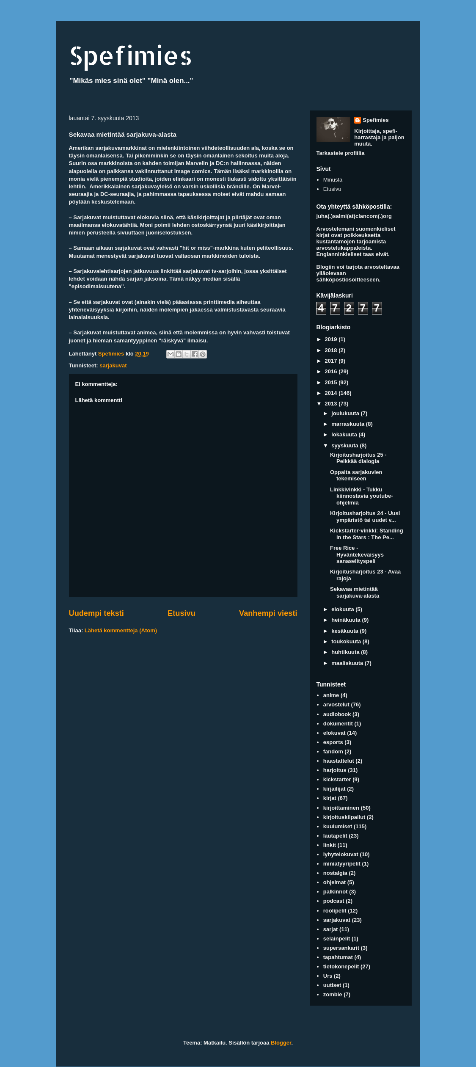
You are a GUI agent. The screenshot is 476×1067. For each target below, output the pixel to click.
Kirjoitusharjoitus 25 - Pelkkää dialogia (358, 458)
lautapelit (335, 836)
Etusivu (181, 613)
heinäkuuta (346, 620)
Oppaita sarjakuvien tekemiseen (356, 475)
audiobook (337, 714)
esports (333, 742)
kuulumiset (337, 826)
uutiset (332, 985)
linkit (329, 845)
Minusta (333, 179)
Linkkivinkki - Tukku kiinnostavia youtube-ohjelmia (361, 496)
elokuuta (343, 609)
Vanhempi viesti (268, 613)
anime (331, 695)
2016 (332, 371)
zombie (332, 994)
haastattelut (338, 761)
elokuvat (334, 733)
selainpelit (336, 938)
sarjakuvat (113, 365)
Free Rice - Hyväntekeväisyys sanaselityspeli (357, 554)
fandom (333, 751)
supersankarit (341, 948)
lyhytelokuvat (340, 854)
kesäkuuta (345, 631)
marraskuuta (348, 424)
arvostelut (336, 704)
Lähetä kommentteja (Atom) (121, 630)
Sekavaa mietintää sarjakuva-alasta (354, 592)
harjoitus (335, 770)
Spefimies (131, 55)
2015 (332, 382)
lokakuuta (344, 434)
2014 (332, 393)
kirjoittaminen (341, 808)
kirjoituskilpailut (344, 817)
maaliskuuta (348, 663)
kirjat (329, 798)
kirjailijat (334, 789)
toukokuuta (347, 641)
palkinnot (335, 891)
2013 (332, 403)
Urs (328, 976)
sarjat (330, 929)
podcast (333, 901)
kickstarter (337, 779)
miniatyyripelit (341, 863)
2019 (332, 339)
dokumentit (338, 723)
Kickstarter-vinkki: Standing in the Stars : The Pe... (366, 533)
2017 (332, 361)
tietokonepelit (341, 966)
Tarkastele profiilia (340, 153)
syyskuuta (345, 445)
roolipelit (335, 910)
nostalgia (335, 873)
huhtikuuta (346, 652)
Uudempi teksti (96, 613)
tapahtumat (338, 957)
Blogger (281, 1042)
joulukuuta (345, 413)
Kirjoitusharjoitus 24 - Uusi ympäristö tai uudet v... (365, 516)
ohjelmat (334, 882)
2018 (332, 350)
